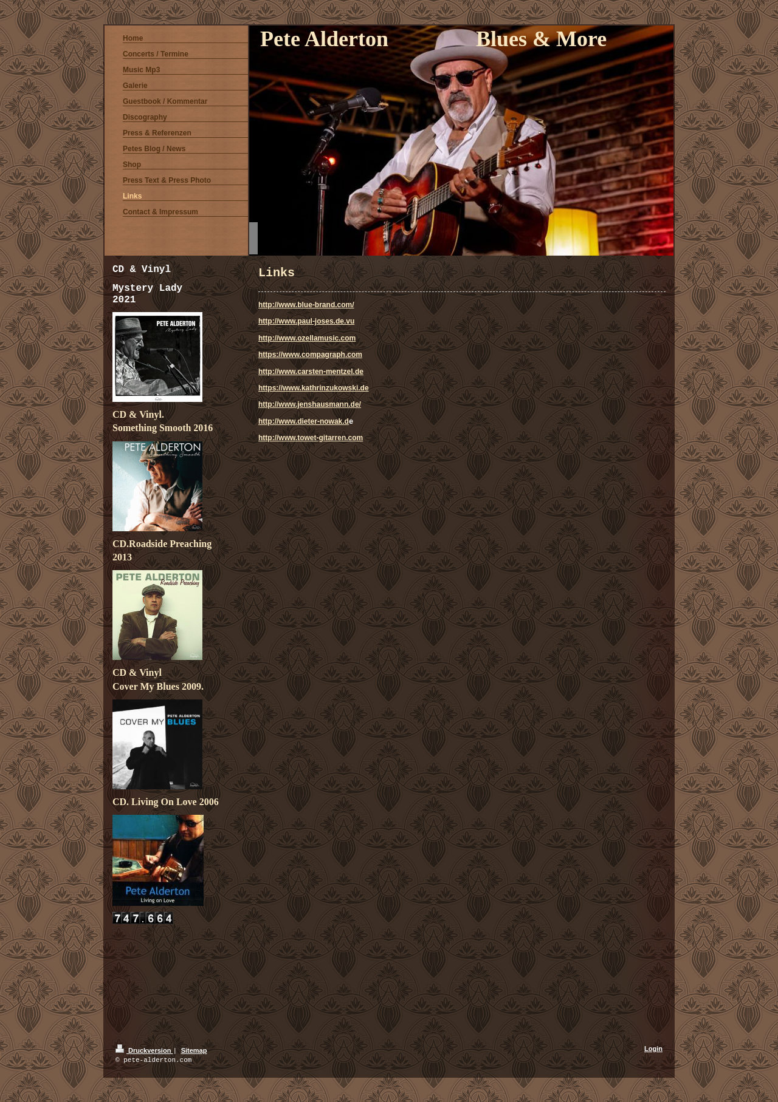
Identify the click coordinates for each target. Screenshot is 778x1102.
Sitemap (194, 1050)
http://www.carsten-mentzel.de (310, 371)
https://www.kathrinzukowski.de (313, 388)
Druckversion (144, 1050)
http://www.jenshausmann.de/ (309, 404)
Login (653, 1048)
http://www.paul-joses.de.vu (306, 321)
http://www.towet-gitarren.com (310, 438)
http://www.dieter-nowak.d (303, 421)
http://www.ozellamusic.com (307, 338)
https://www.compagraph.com (310, 354)
